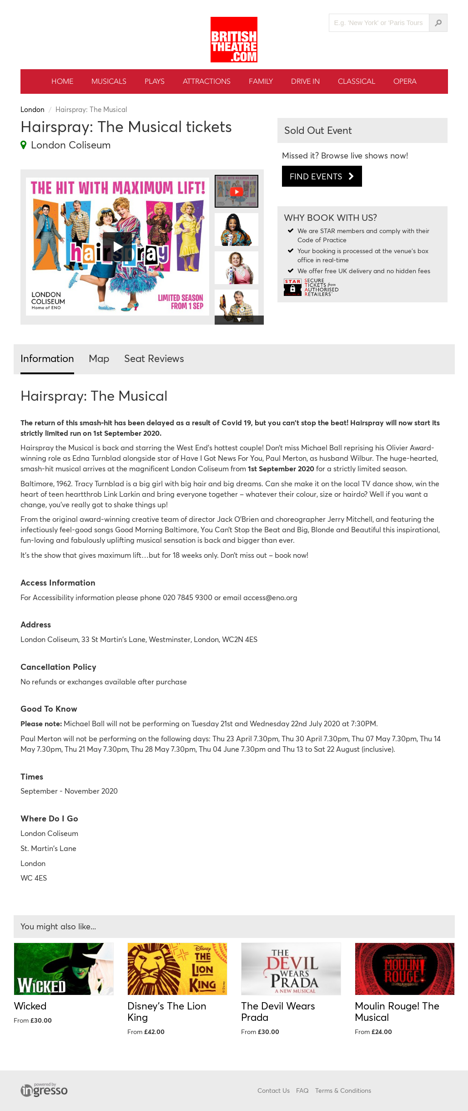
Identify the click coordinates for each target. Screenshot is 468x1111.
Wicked (30, 1005)
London (32, 109)
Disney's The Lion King (166, 1011)
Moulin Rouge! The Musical (397, 1011)
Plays (155, 81)
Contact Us (273, 1090)
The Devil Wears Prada (278, 1011)
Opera (405, 81)
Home (62, 81)
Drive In (305, 81)
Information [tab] (47, 358)
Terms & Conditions (343, 1090)
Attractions (207, 81)
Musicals (108, 81)
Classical (356, 81)
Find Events (322, 176)
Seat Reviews (154, 358)
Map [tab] (99, 358)
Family (261, 81)
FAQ (302, 1090)
